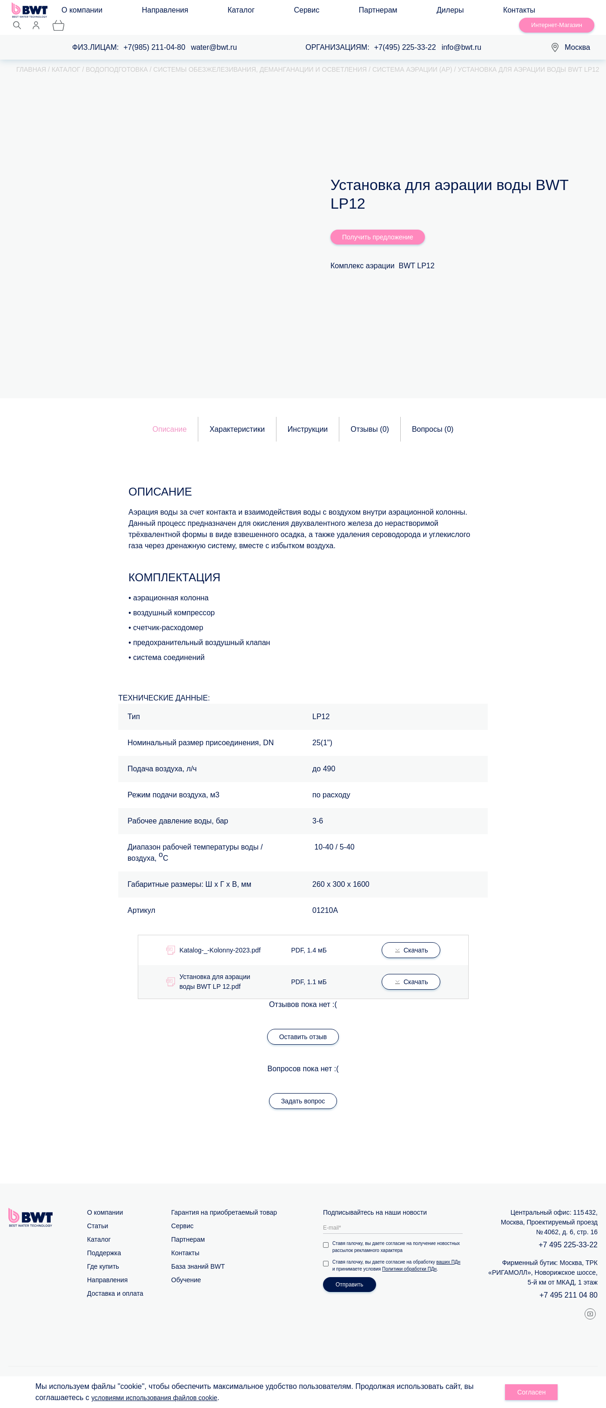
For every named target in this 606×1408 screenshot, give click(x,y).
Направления (145, 12)
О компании (90, 12)
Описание (170, 419)
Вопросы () (433, 419)
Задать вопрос (303, 1091)
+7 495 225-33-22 (568, 1235)
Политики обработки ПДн (409, 1259)
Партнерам (275, 12)
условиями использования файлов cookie (163, 1397)
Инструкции (308, 419)
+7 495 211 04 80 (568, 1285)
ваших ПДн (449, 1252)
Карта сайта (288, 1372)
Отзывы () (369, 419)
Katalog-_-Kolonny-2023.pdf (220, 940)
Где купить (103, 1256)
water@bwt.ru (214, 37)
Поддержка (104, 1243)
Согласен (531, 1392)
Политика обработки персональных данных (532, 1372)
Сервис (231, 12)
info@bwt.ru (462, 37)
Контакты (360, 12)
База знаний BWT (198, 1256)
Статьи (97, 1216)
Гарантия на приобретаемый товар (224, 1202)
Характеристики (237, 419)
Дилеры (318, 12)
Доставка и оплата (115, 1283)
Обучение (186, 1270)
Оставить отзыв (303, 1027)
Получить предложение (377, 227)
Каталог (193, 12)
